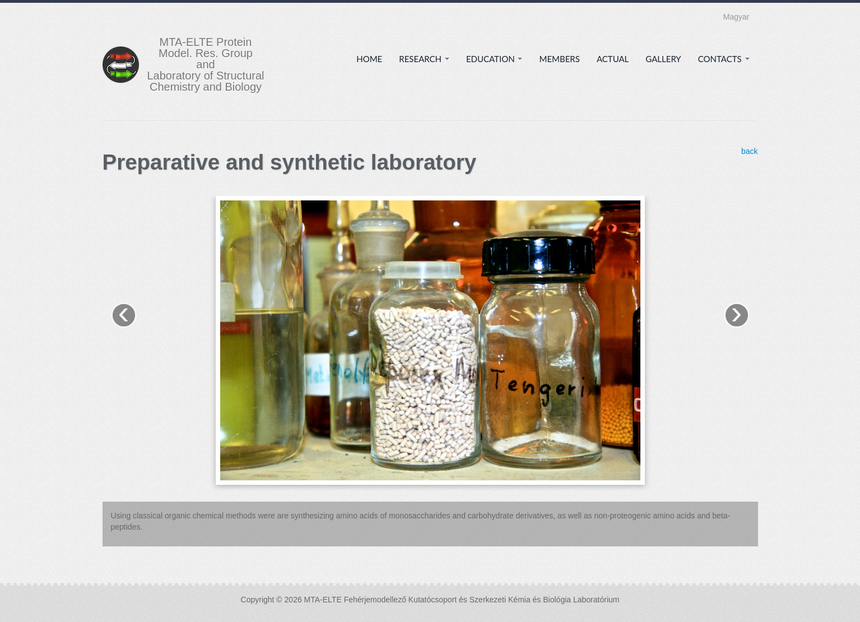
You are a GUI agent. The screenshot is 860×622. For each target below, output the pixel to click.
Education (494, 59)
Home (369, 59)
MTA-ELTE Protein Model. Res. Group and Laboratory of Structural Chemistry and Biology (205, 64)
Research (424, 59)
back (749, 151)
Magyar (736, 16)
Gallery (663, 59)
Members (559, 59)
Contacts (724, 59)
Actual (613, 59)
